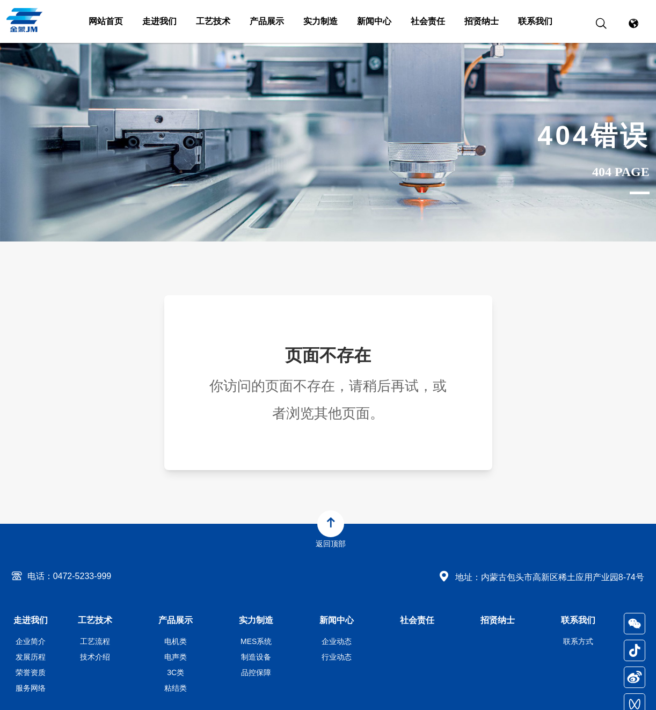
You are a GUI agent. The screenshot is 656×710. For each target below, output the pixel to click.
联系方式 (578, 641)
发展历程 (31, 657)
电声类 (175, 657)
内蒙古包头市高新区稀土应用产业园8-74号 (562, 577)
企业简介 (31, 641)
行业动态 (337, 657)
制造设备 (256, 657)
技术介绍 (95, 657)
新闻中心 (374, 21)
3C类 (175, 672)
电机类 (175, 641)
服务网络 (31, 688)
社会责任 (428, 21)
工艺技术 (213, 21)
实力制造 (320, 21)
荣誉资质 (31, 672)
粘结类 (175, 688)
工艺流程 (95, 641)
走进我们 (159, 21)
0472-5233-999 (82, 576)
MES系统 (256, 641)
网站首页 (106, 21)
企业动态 (337, 641)
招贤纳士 (481, 21)
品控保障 (256, 672)
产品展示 (267, 21)
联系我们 (535, 21)
